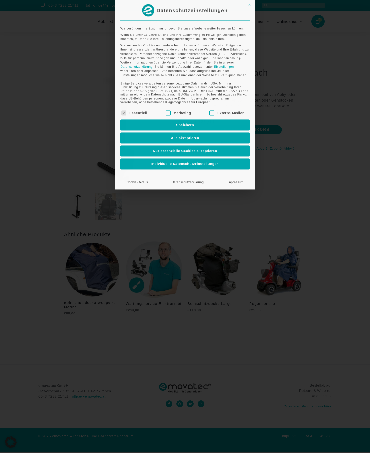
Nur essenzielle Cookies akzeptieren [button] (185, 69)
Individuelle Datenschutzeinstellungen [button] (185, 82)
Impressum (236, 101)
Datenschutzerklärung (188, 101)
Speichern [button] (185, 44)
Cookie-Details (137, 101)
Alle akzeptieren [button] (185, 56)
